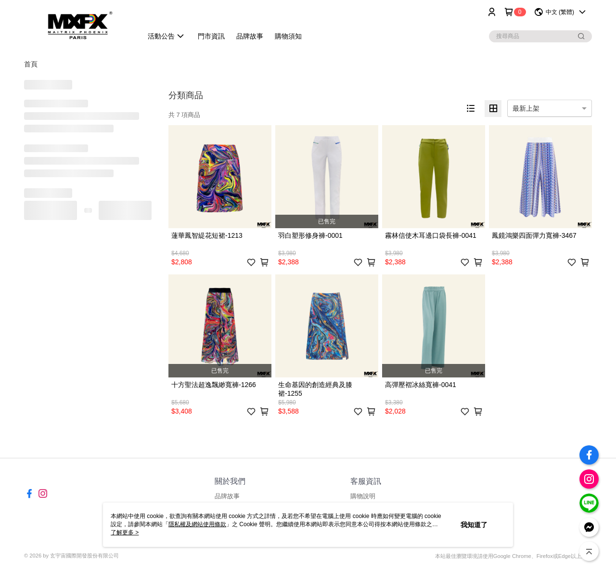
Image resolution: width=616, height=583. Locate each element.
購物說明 (362, 496)
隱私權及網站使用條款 (197, 524)
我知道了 (474, 525)
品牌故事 (227, 496)
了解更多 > (125, 532)
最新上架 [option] (526, 108)
